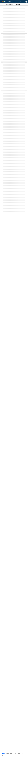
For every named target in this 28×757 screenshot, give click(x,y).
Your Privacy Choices (7, 753)
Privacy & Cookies (5, 755)
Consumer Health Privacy (18, 753)
